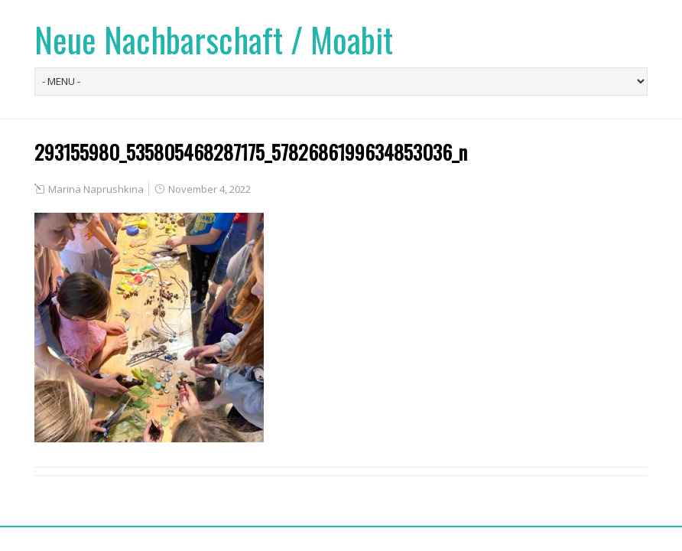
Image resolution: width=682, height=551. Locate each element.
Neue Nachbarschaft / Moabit (213, 39)
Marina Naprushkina (96, 189)
